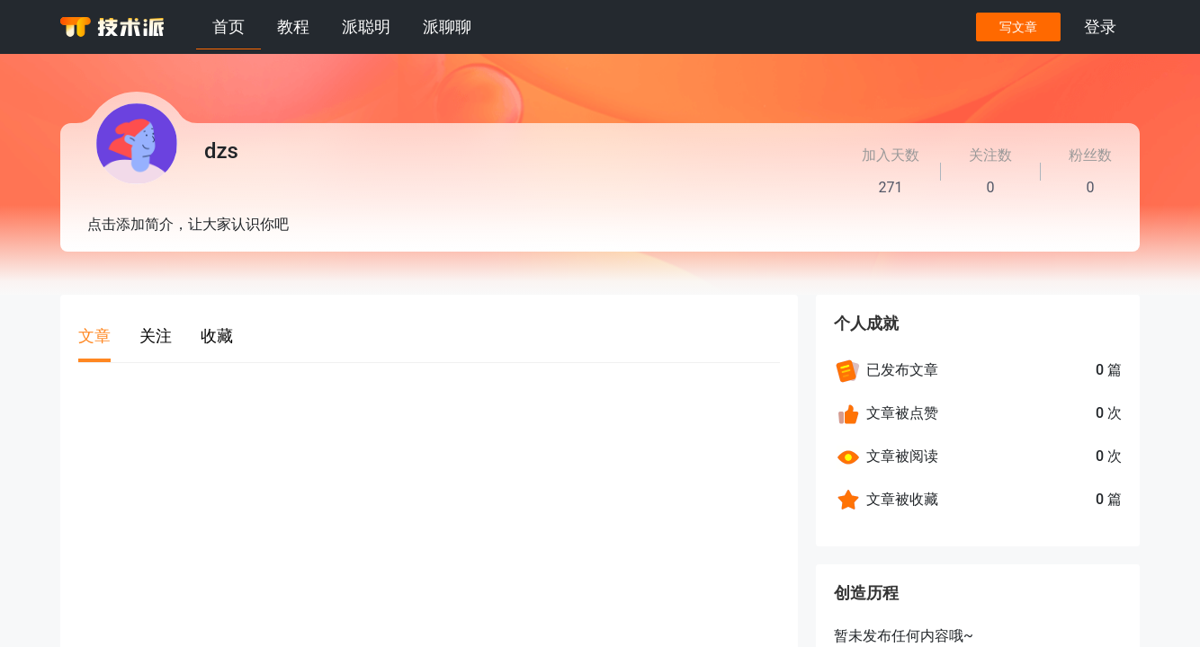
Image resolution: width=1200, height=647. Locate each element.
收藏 (217, 335)
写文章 (1018, 27)
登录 (1100, 26)
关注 (155, 335)
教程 (293, 26)
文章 (94, 335)
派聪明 (366, 26)
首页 (228, 26)
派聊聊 (447, 26)
